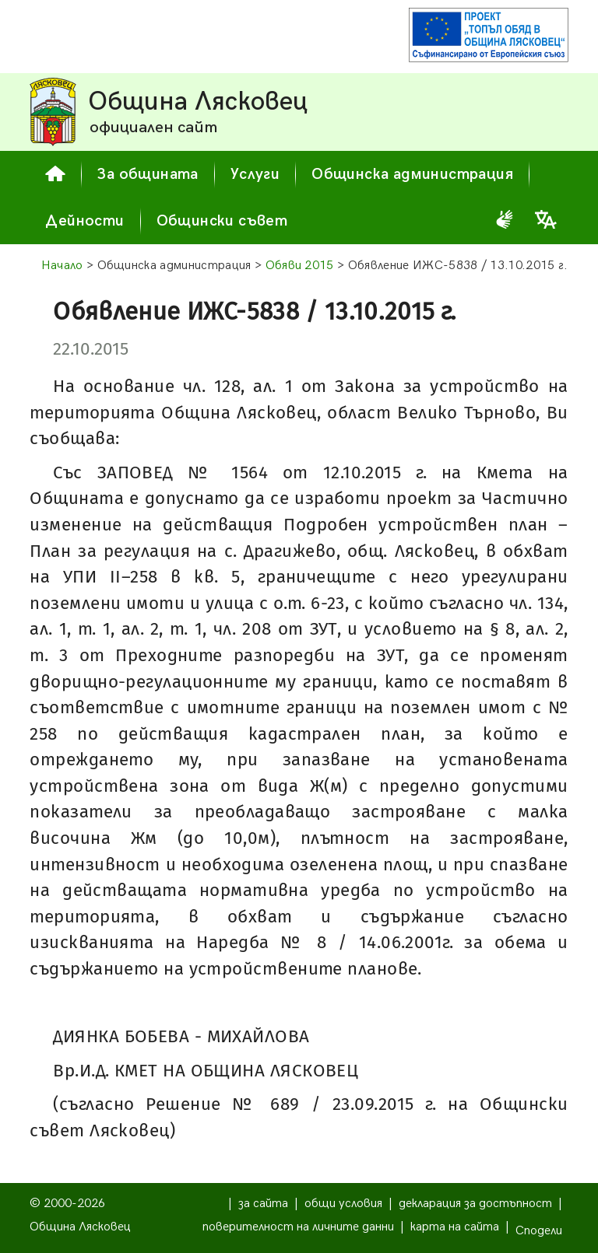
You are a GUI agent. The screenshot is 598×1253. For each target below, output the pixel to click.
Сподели (538, 1230)
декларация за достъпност (475, 1203)
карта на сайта (454, 1227)
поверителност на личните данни (298, 1227)
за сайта (263, 1203)
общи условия (343, 1203)
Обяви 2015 (300, 265)
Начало (62, 265)
